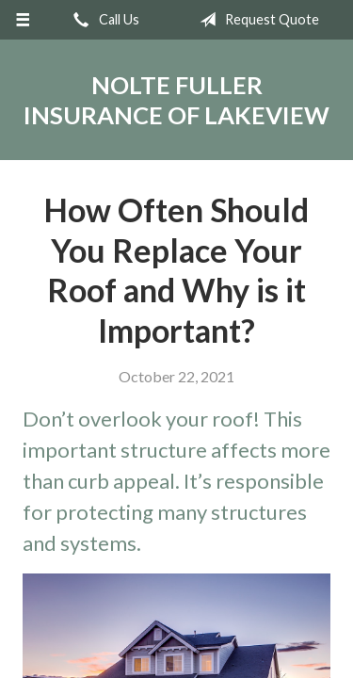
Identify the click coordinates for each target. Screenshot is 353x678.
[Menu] (23, 19)
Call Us (102, 19)
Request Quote (255, 19)
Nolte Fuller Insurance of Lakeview (176, 100)
